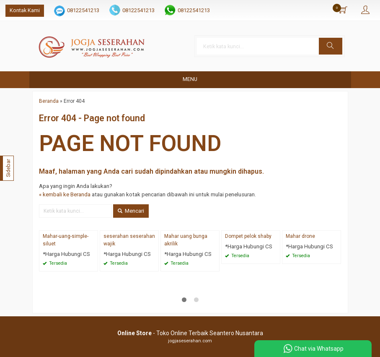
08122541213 (83, 10)
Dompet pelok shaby (248, 236)
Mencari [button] (131, 211)
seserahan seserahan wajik (129, 240)
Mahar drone (300, 236)
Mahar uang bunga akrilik (185, 240)
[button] (330, 46)
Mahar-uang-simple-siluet (65, 240)
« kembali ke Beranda (64, 194)
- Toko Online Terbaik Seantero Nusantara (190, 333)
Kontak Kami (25, 10)
